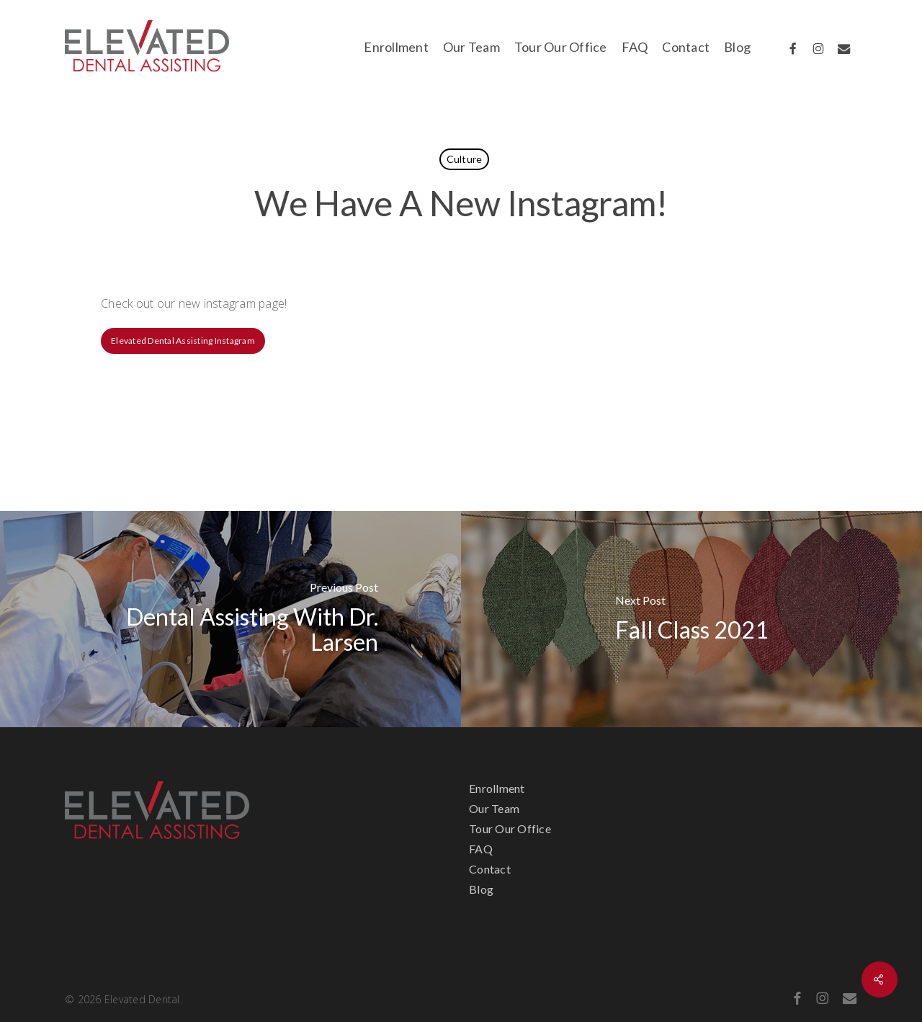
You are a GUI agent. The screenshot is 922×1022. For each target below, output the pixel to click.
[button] (183, 341)
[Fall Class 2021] (691, 619)
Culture (465, 159)
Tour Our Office (510, 828)
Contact (490, 869)
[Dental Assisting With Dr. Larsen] (230, 619)
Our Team (494, 808)
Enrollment (497, 788)
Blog (481, 889)
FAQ (481, 849)
